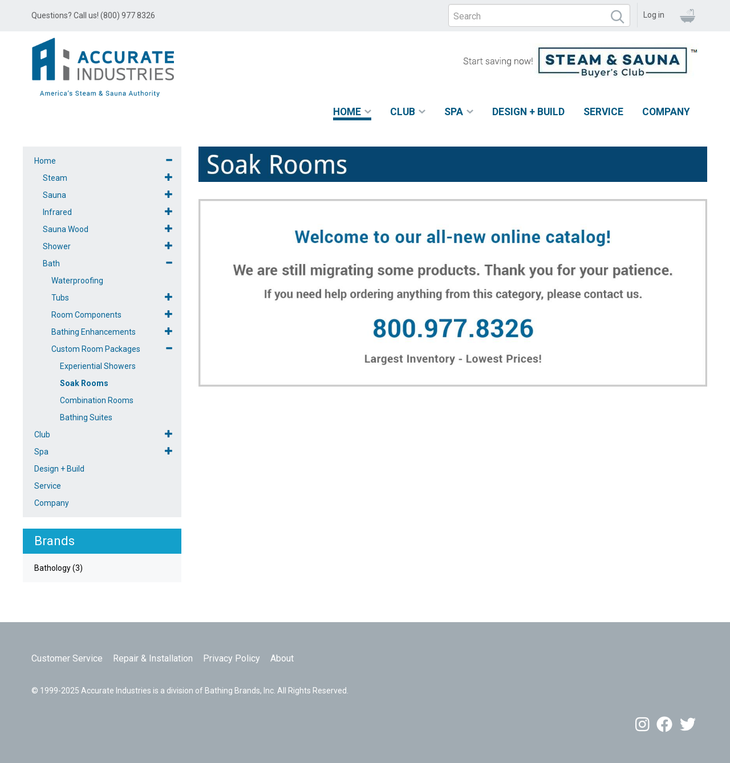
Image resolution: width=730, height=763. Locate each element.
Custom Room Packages (95, 349)
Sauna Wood (65, 229)
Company (666, 111)
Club (402, 111)
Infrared (57, 212)
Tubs (60, 297)
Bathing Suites (86, 417)
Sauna (54, 195)
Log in (653, 14)
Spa (453, 111)
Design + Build (528, 111)
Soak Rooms (84, 383)
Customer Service (67, 658)
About (282, 658)
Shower (57, 246)
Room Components (86, 314)
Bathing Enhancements (93, 331)
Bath (51, 263)
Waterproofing (77, 280)
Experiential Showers (98, 366)
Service (603, 111)
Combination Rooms (96, 400)
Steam (55, 177)
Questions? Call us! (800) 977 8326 (93, 15)
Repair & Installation (153, 658)
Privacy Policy (231, 658)
